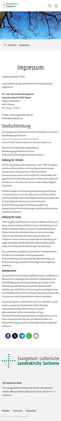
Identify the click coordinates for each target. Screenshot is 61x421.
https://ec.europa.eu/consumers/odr (19, 138)
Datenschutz (31, 410)
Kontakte (5, 410)
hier (54, 391)
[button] (8, 336)
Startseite (12, 44)
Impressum (17, 410)
